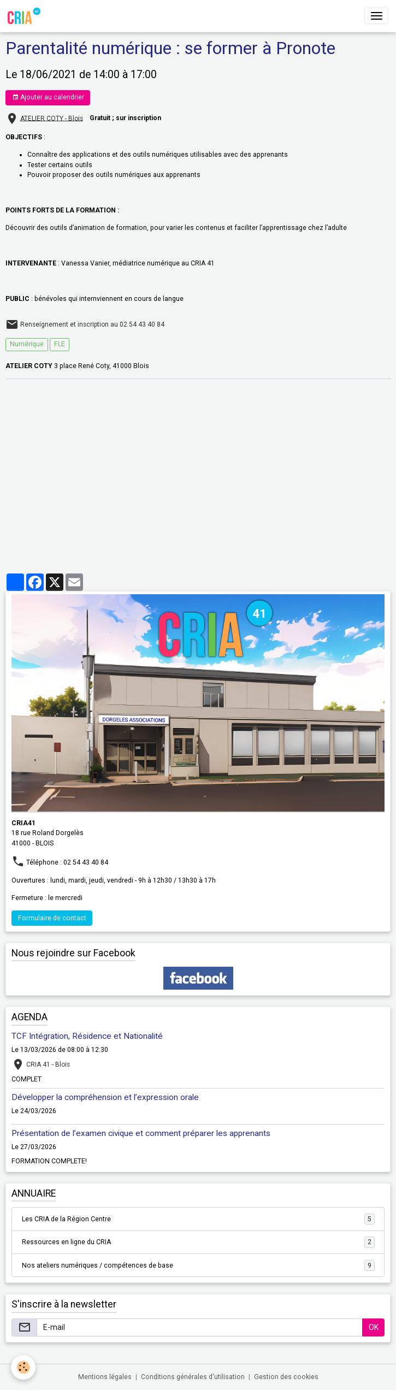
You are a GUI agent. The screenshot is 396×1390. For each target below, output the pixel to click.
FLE (59, 344)
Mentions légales (105, 1377)
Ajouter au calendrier (48, 97)
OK (374, 1327)
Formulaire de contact (52, 918)
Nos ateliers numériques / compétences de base (198, 1265)
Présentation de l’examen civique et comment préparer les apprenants (140, 1133)
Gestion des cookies (286, 1377)
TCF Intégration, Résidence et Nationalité (87, 1036)
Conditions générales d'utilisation (193, 1377)
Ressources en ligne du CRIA (198, 1242)
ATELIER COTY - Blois (51, 118)
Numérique (27, 344)
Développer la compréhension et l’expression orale (105, 1097)
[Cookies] (23, 1367)
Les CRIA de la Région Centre (198, 1219)
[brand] (26, 16)
